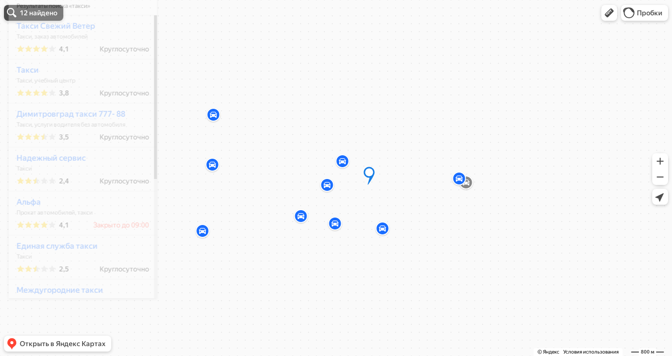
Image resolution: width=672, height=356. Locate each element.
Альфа (22, 231)
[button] (609, 13)
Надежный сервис (44, 187)
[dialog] (76, 176)
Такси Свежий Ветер (49, 55)
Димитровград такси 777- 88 (64, 143)
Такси (21, 99)
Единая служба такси (50, 275)
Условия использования (591, 352)
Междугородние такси (53, 319)
